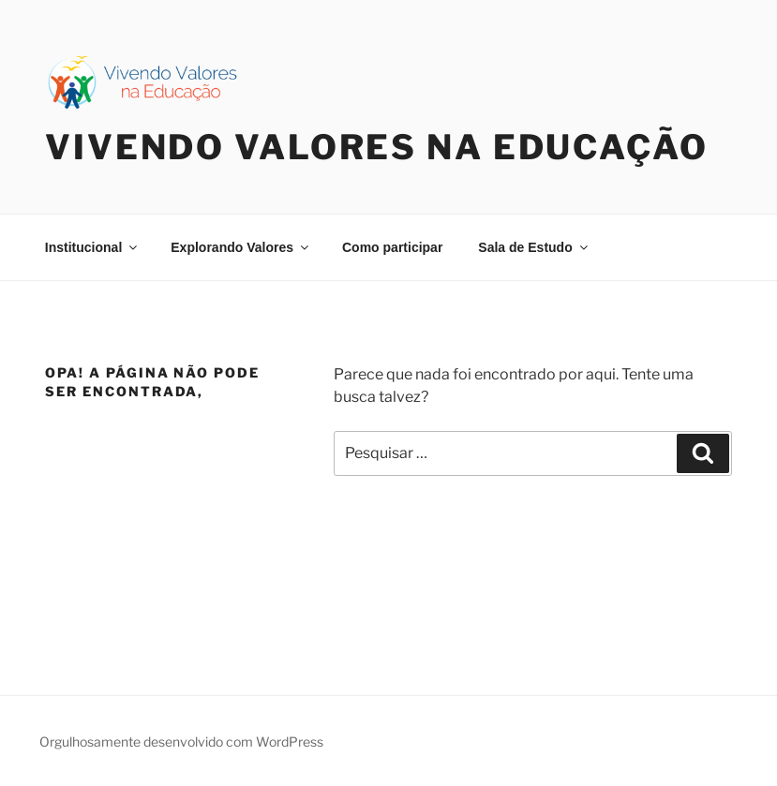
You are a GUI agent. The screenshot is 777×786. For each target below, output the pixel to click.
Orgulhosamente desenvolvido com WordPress (181, 741)
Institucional (92, 247)
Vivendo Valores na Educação (377, 147)
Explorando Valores (241, 247)
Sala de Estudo (534, 247)
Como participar (392, 247)
